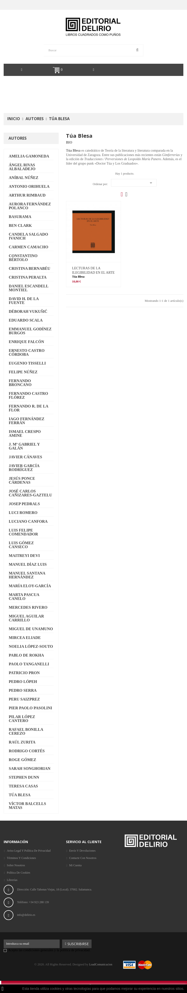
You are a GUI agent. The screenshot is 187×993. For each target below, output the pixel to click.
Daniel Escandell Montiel (28, 288)
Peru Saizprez (24, 699)
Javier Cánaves (25, 457)
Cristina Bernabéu (29, 268)
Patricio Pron (24, 673)
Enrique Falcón (26, 342)
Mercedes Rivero (28, 607)
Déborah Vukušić (28, 311)
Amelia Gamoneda (29, 156)
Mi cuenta (75, 865)
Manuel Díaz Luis (28, 564)
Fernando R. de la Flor (28, 408)
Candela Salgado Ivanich (28, 236)
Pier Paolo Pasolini (30, 708)
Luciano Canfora (28, 521)
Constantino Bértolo (23, 258)
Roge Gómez (22, 760)
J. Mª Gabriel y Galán (24, 446)
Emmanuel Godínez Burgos (30, 331)
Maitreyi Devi (24, 556)
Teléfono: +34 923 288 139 (33, 902)
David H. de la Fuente (24, 301)
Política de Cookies (18, 872)
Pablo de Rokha (26, 655)
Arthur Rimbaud (27, 195)
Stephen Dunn (24, 777)
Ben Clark (20, 225)
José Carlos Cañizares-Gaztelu (30, 493)
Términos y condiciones (21, 858)
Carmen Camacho (28, 247)
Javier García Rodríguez (24, 468)
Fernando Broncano (20, 383)
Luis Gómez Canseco (21, 545)
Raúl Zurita (22, 742)
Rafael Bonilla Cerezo (26, 731)
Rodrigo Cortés (27, 751)
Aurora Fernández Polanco (30, 206)
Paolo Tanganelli (29, 664)
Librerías (12, 880)
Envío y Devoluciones (82, 850)
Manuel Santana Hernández (27, 575)
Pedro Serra (23, 690)
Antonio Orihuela (29, 186)
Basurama (20, 217)
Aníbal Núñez (23, 178)
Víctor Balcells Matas (27, 806)
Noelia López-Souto (31, 646)
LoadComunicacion (100, 964)
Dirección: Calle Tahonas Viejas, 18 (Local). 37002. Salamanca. (54, 889)
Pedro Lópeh (23, 681)
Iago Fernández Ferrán (26, 421)
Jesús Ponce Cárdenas (22, 480)
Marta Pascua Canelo (24, 597)
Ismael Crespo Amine (25, 433)
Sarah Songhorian (29, 768)
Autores (18, 138)
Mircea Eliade (25, 638)
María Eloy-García (30, 586)
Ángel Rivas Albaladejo (22, 167)
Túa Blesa (19, 795)
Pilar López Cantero (22, 719)
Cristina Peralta (28, 277)
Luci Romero (23, 513)
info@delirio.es (26, 915)
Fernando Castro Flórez (28, 395)
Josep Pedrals (24, 504)
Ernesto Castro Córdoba (27, 352)
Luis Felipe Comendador (23, 532)
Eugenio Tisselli (27, 363)
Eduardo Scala (26, 320)
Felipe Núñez (23, 372)
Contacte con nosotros (82, 858)
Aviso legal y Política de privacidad (29, 850)
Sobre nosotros (16, 865)
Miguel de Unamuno (31, 629)
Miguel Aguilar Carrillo (26, 618)
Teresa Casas (23, 786)
